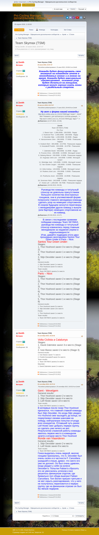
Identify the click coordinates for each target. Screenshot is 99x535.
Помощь (64, 530)
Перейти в (45, 516)
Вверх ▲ (83, 530)
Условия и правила (74, 530)
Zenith (21, 62)
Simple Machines (29, 530)
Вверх (17, 503)
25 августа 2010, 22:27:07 (46, 105)
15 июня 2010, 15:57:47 (45, 65)
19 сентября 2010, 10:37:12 (46, 384)
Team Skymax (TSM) (45, 62)
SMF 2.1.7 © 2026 (18, 530)
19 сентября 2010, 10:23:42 (46, 335)
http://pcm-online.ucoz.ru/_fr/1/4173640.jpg (53, 114)
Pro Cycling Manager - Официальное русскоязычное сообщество (39, 17)
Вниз (16, 55)
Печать (81, 55)
